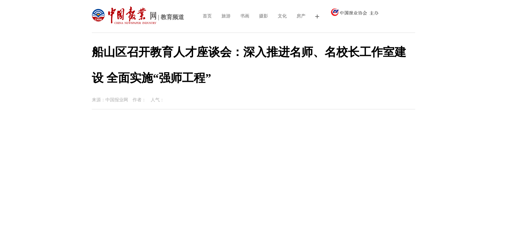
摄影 (263, 16)
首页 (207, 16)
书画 (244, 16)
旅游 (226, 16)
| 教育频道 (138, 17)
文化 (282, 16)
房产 (301, 16)
